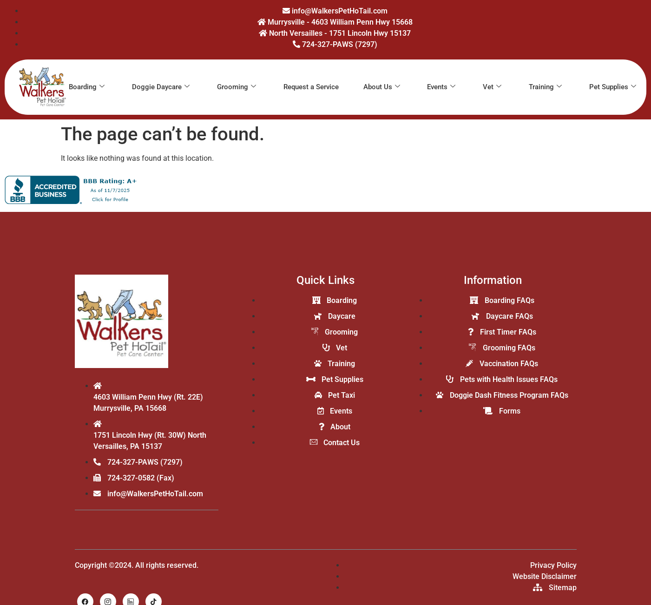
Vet (492, 87)
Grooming (236, 87)
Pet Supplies (612, 87)
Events (441, 87)
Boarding (87, 87)
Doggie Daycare (161, 87)
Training (545, 87)
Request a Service (311, 87)
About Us (381, 87)
